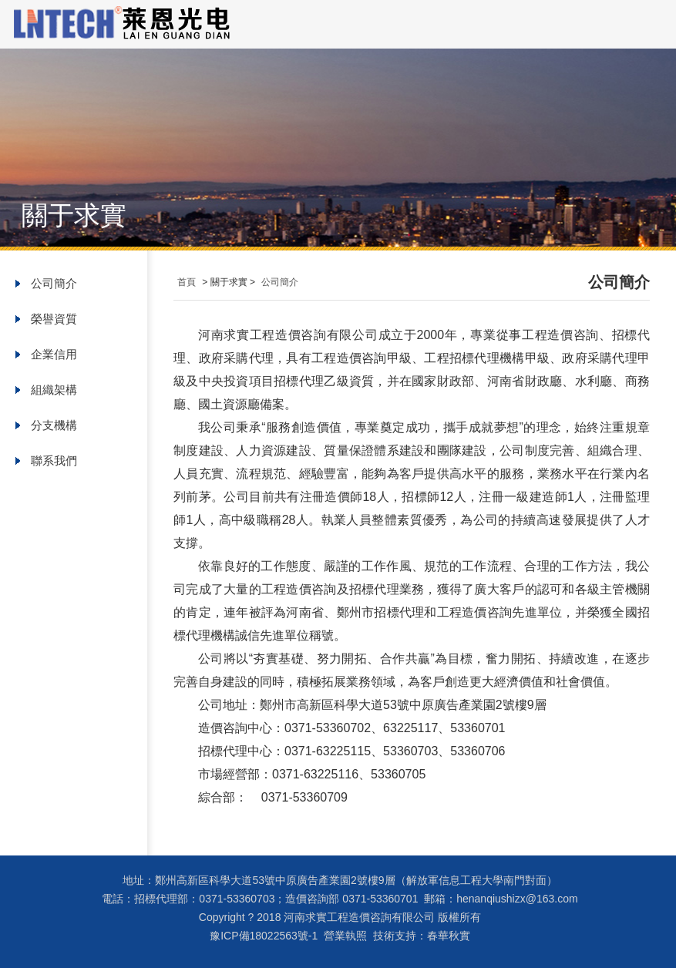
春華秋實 (448, 935)
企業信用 (54, 354)
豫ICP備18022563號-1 (264, 935)
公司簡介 (54, 283)
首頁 (186, 282)
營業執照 (345, 935)
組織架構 (54, 389)
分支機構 (54, 425)
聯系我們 (54, 460)
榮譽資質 (54, 318)
